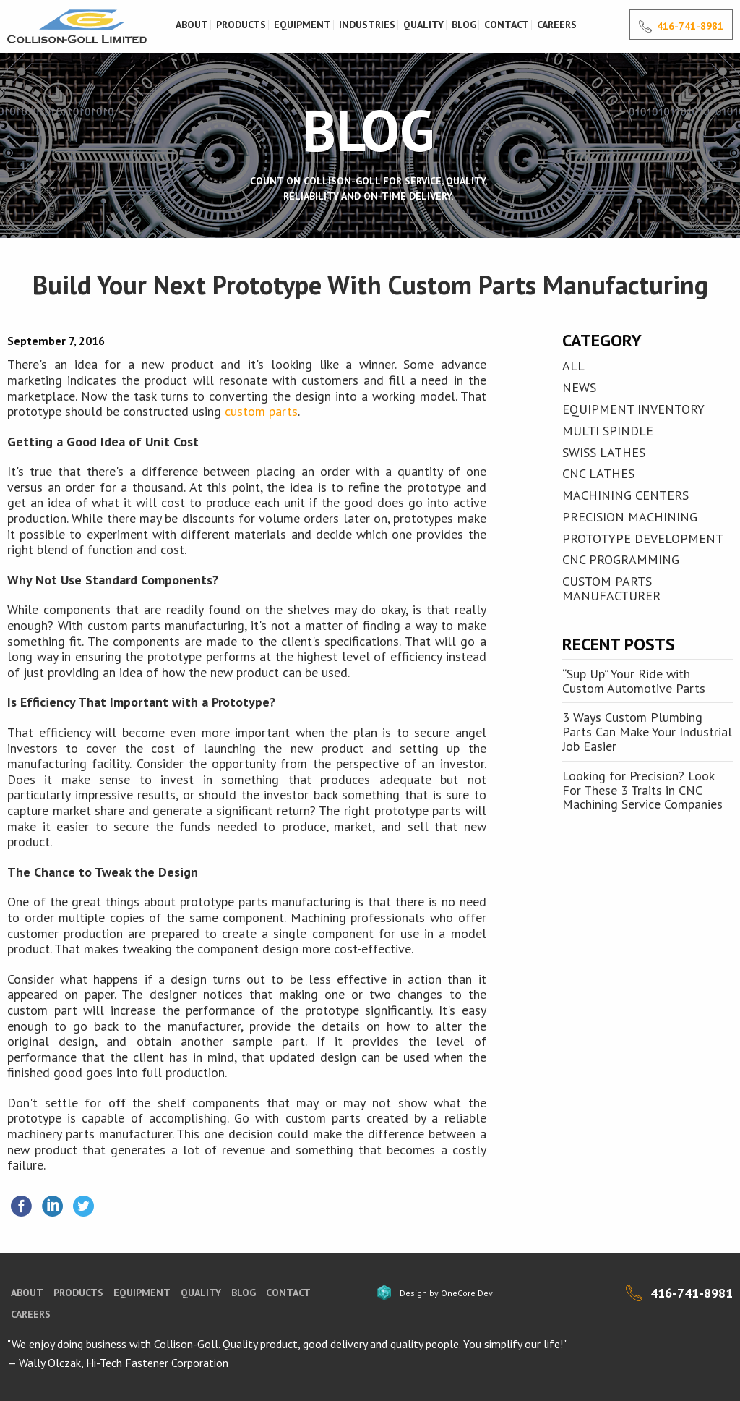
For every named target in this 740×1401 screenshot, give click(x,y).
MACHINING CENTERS (625, 495)
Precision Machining (629, 516)
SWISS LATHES (603, 452)
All (573, 365)
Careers (557, 25)
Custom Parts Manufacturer (611, 588)
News (579, 387)
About (192, 25)
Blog (464, 25)
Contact (506, 25)
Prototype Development (642, 538)
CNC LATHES (598, 473)
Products (241, 25)
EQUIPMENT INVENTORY (633, 409)
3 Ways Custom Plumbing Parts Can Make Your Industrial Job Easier (647, 731)
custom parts (261, 411)
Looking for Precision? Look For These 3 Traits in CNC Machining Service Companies (642, 790)
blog (243, 1292)
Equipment (302, 25)
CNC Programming (620, 559)
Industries (367, 25)
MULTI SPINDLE (607, 430)
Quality (423, 25)
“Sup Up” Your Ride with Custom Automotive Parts (633, 681)
